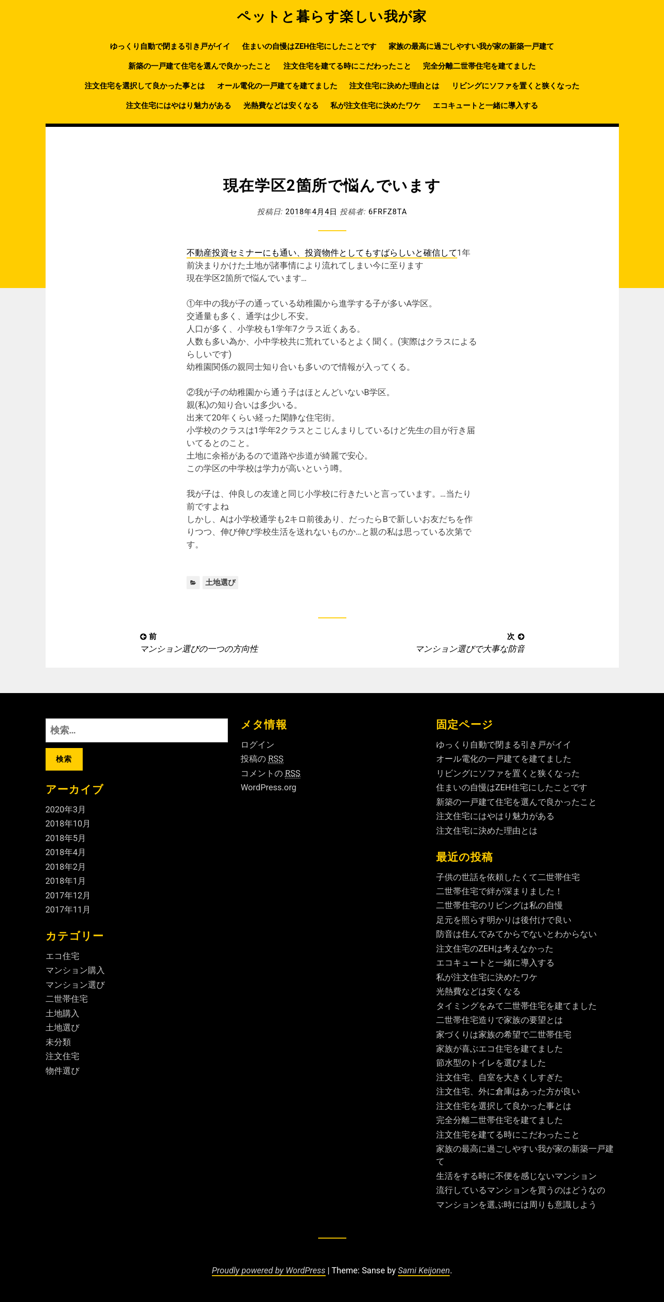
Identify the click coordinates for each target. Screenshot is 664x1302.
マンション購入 (75, 970)
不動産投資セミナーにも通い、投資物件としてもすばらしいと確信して (322, 252)
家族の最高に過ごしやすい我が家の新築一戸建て (471, 46)
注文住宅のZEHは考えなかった (495, 948)
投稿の (262, 759)
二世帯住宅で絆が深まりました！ (499, 891)
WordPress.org (269, 787)
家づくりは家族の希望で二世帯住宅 (503, 1034)
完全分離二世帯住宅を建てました (479, 66)
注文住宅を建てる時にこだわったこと (347, 66)
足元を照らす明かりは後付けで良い (503, 920)
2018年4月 (66, 852)
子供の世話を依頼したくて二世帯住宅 (508, 877)
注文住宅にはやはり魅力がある (178, 105)
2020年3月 (66, 809)
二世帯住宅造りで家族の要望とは (499, 1020)
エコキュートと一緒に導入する (485, 105)
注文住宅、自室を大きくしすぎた (499, 1077)
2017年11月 (68, 909)
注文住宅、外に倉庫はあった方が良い (508, 1091)
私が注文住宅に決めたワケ (375, 105)
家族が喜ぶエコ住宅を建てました (499, 1048)
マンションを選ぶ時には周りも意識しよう (516, 1204)
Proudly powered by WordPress (269, 1270)
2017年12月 (68, 895)
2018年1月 (66, 881)
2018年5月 (66, 838)
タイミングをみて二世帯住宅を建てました (516, 1006)
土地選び (220, 582)
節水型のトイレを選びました (491, 1063)
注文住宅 (62, 1056)
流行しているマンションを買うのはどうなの (520, 1190)
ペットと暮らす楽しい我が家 (332, 16)
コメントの (270, 773)
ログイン (257, 744)
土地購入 (62, 1013)
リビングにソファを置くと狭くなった (515, 85)
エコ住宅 (62, 956)
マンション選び (75, 985)
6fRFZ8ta (387, 211)
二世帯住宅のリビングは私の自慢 (499, 905)
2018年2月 (66, 867)
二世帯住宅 (67, 999)
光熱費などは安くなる (281, 105)
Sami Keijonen (424, 1270)
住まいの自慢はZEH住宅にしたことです (309, 46)
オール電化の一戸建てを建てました (277, 85)
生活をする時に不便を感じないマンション (516, 1176)
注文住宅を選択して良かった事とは (145, 85)
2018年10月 (68, 823)
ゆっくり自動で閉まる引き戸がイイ (170, 46)
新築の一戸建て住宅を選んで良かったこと (199, 66)
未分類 (58, 1042)
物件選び (62, 1071)
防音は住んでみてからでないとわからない (516, 934)
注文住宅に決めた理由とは (394, 85)
